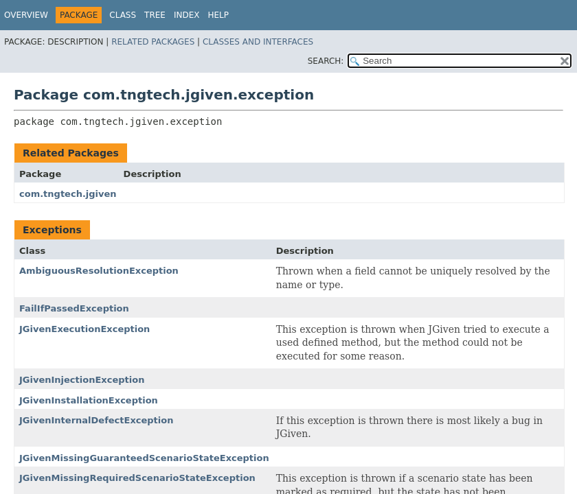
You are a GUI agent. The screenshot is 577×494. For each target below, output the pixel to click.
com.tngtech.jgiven (68, 194)
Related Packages (152, 42)
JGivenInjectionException (81, 380)
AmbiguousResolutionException (99, 271)
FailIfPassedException (74, 308)
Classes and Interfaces (258, 42)
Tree (155, 15)
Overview (26, 15)
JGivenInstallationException (88, 400)
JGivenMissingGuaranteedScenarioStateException (144, 458)
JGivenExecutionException (84, 329)
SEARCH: (326, 61)
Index (187, 15)
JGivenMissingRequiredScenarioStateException (137, 478)
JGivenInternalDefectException (96, 420)
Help (218, 15)
